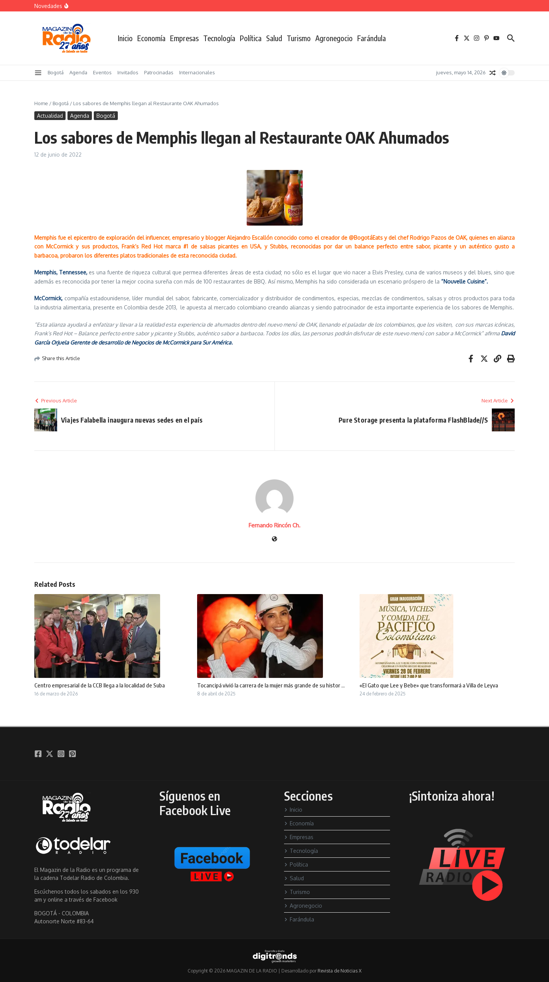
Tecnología (219, 38)
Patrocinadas (158, 72)
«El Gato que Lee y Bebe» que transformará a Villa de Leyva (429, 685)
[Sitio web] (274, 539)
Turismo (299, 38)
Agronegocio (334, 38)
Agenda (78, 72)
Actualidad (50, 115)
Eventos (102, 72)
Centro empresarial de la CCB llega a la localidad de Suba (99, 685)
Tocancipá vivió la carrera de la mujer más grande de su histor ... (271, 685)
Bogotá (56, 72)
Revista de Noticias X (339, 971)
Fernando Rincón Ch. (274, 525)
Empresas (184, 38)
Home (41, 103)
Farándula (371, 38)
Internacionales (197, 72)
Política (251, 38)
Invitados (127, 72)
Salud (274, 38)
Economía (151, 38)
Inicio (125, 38)
